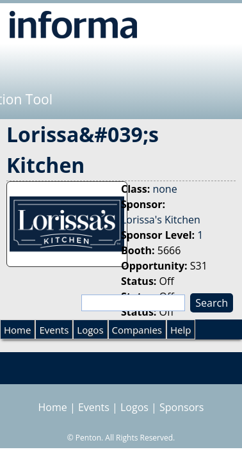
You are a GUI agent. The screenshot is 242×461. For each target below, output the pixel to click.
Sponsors (181, 407)
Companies (137, 329)
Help (180, 329)
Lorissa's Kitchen (160, 220)
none (164, 189)
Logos (90, 329)
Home (17, 329)
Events (54, 329)
